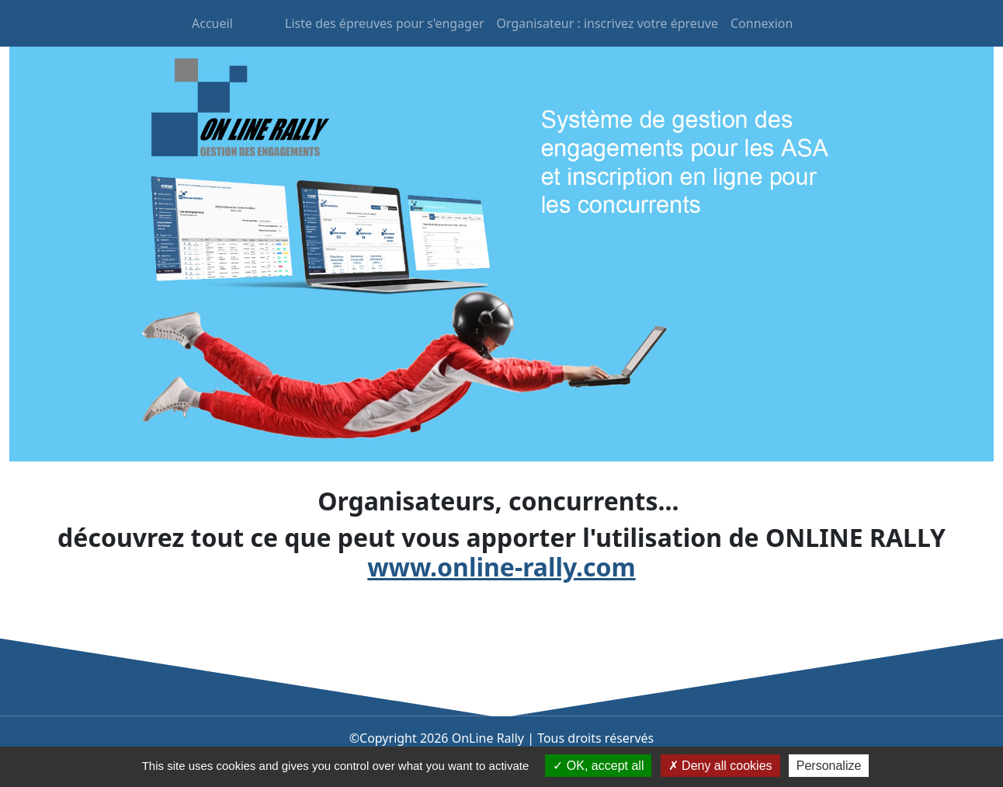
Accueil (212, 23)
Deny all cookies (720, 765)
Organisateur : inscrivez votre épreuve (607, 23)
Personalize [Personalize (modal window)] (829, 765)
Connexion (762, 23)
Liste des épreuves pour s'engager (384, 23)
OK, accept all (598, 765)
